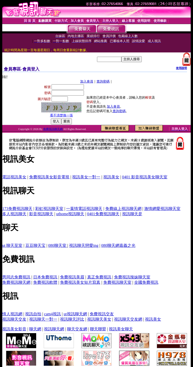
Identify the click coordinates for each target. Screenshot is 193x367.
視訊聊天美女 (99, 319)
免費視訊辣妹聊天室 (132, 277)
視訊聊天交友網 (128, 319)
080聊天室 (57, 245)
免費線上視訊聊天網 (123, 208)
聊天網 (35, 329)
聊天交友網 (77, 329)
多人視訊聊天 (14, 214)
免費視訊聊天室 (117, 282)
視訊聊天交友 (14, 319)
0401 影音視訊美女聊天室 (144, 177)
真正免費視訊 (99, 277)
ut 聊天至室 (12, 245)
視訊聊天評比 (72, 319)
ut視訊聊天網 (75, 314)
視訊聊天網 (54, 329)
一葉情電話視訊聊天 (84, 208)
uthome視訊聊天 (70, 214)
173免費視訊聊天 (17, 208)
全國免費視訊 (146, 282)
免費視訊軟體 (45, 282)
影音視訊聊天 (41, 214)
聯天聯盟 (98, 329)
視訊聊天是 (132, 214)
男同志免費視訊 (16, 277)
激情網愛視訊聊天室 (162, 208)
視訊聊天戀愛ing (83, 245)
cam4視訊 (52, 314)
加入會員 (86, 81)
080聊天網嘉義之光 (118, 245)
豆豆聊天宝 (35, 245)
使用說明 (181, 67)
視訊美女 (111, 177)
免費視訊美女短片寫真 (80, 282)
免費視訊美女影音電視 (49, 177)
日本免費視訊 (45, 277)
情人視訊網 (12, 314)
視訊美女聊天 (121, 329)
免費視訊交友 (102, 314)
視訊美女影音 (14, 329)
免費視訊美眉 (72, 277)
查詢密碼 (103, 81)
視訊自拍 (33, 314)
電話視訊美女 (14, 177)
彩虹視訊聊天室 (49, 208)
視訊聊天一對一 (43, 319)
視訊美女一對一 (86, 177)
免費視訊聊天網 (53, 128)
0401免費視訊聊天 (103, 214)
